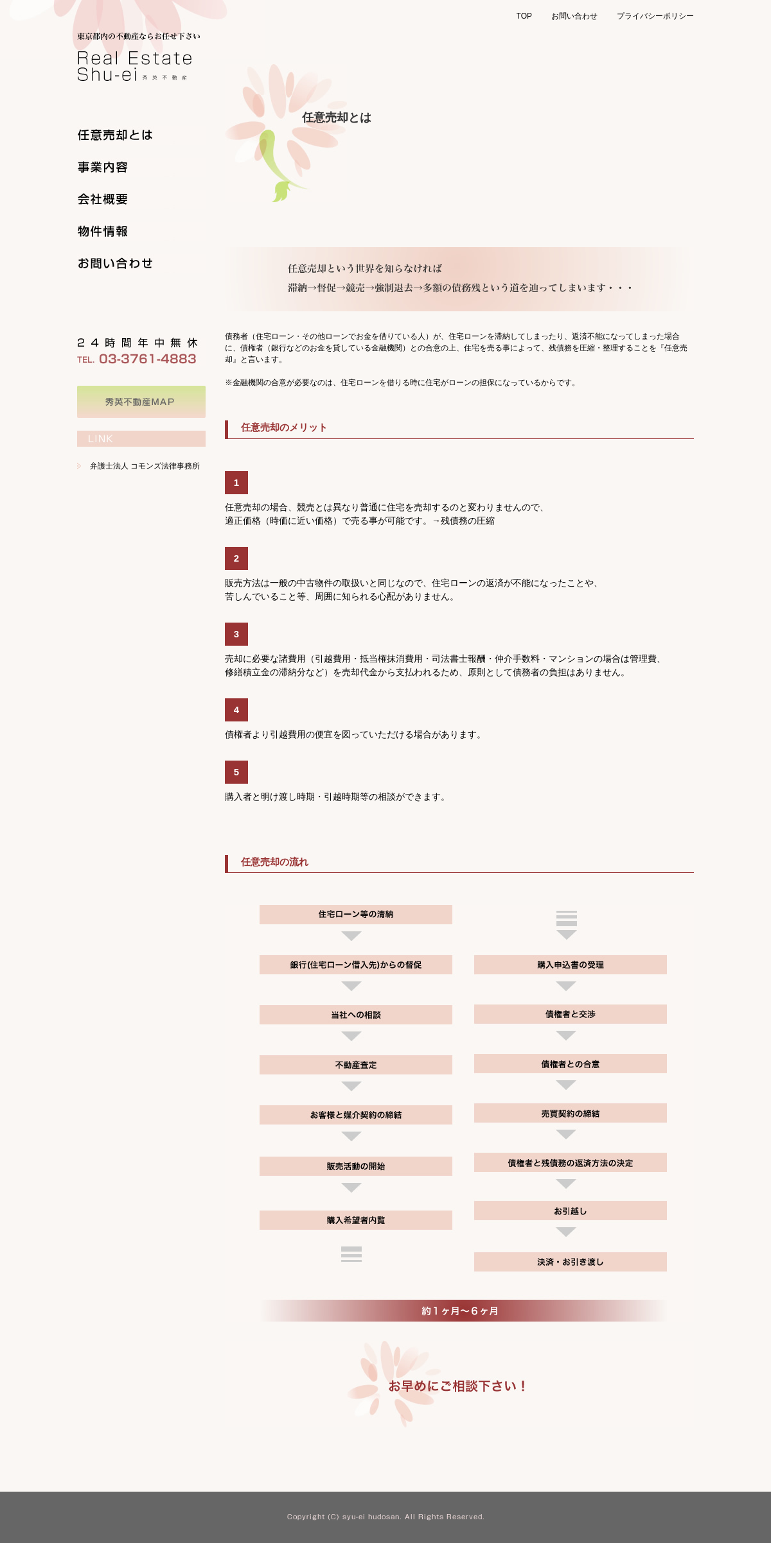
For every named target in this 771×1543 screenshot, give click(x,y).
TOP (524, 16)
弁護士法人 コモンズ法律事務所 (145, 465)
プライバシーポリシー (655, 16)
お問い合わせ (574, 16)
